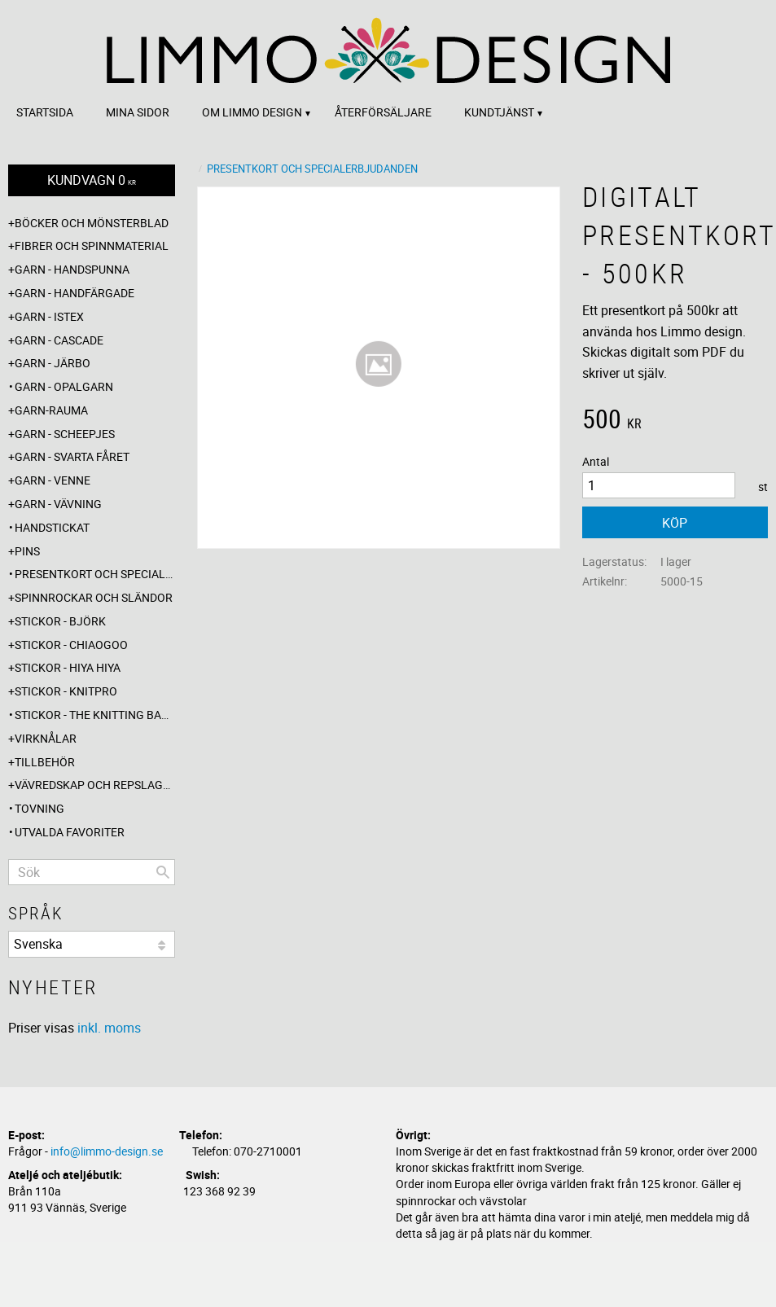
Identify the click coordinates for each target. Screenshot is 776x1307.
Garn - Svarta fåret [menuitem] (72, 456)
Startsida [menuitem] (44, 112)
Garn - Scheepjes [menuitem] (65, 433)
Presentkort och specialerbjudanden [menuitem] (95, 573)
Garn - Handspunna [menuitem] (72, 269)
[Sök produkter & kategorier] (91, 872)
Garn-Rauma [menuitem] (51, 410)
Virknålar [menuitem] (46, 738)
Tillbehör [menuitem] (45, 762)
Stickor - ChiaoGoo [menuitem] (71, 644)
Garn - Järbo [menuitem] (52, 363)
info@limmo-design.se (106, 1151)
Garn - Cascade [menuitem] (59, 340)
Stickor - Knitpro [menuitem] (66, 691)
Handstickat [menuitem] (52, 527)
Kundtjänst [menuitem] (499, 112)
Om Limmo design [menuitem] (252, 112)
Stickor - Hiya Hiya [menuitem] (68, 667)
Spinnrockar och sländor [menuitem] (94, 597)
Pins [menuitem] (27, 551)
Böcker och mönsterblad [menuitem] (92, 222)
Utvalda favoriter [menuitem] (70, 832)
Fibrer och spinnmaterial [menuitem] (92, 245)
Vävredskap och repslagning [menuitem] (95, 784)
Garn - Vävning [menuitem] (58, 503)
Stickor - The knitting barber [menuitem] (95, 714)
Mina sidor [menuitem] (137, 112)
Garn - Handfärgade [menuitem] (74, 292)
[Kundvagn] (91, 180)
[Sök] (163, 872)
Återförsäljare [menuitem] (383, 112)
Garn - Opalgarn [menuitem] (64, 386)
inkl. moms (109, 1028)
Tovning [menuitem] (39, 808)
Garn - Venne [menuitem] (52, 480)
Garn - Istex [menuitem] (49, 316)
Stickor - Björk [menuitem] (60, 621)
